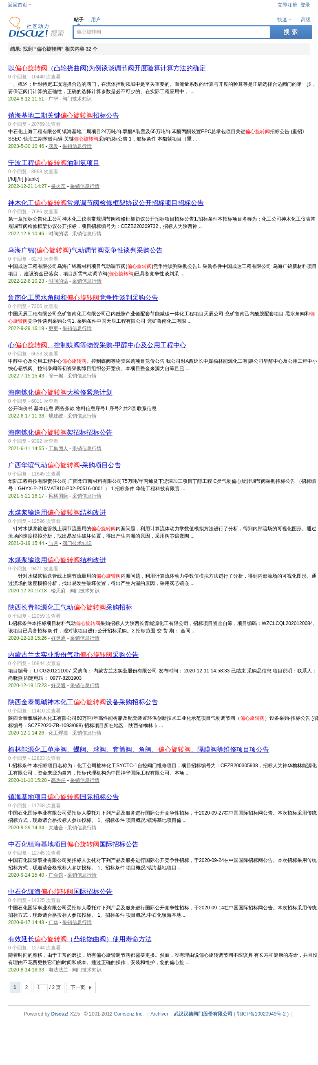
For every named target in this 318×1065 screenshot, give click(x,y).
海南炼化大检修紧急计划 (60, 392)
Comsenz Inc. (129, 1014)
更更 (53, 328)
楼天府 (58, 591)
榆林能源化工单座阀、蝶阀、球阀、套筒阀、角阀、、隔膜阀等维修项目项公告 (138, 749)
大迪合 (56, 828)
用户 (96, 19)
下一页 (78, 987)
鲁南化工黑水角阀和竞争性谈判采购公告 (83, 297)
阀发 (53, 146)
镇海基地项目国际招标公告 (63, 796)
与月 (53, 543)
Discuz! (59, 1014)
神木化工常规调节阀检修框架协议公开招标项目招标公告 (106, 202)
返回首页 (17, 5)
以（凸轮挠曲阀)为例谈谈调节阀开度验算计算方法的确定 (107, 68)
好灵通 (58, 638)
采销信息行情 (77, 146)
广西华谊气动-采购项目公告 (64, 465)
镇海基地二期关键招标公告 (63, 115)
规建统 (56, 416)
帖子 (79, 19)
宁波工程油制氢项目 (53, 162)
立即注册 (287, 5)
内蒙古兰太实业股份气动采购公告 (73, 654)
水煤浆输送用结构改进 (57, 512)
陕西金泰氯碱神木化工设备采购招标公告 (83, 702)
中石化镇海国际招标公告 (60, 891)
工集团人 (58, 448)
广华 (53, 99)
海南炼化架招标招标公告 (60, 432)
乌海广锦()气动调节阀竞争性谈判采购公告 (85, 250)
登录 (305, 5)
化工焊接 (58, 733)
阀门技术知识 (77, 99)
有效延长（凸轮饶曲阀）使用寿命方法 (80, 939)
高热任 (58, 780)
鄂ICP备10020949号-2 (261, 1014)
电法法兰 (58, 970)
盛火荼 (58, 186)
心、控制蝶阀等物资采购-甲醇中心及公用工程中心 (97, 345)
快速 (282, 19)
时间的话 (58, 234)
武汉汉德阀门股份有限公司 (203, 1014)
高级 (306, 19)
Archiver (159, 1014)
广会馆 (56, 875)
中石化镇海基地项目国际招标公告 (73, 844)
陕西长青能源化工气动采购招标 (70, 607)
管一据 (56, 376)
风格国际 (58, 496)
